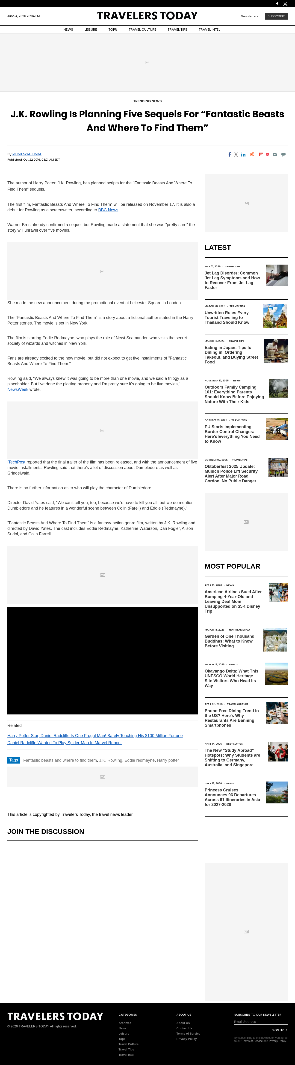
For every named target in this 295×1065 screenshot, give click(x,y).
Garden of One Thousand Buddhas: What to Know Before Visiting (229, 641)
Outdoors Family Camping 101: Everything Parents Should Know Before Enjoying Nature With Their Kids (234, 394)
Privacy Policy (187, 1039)
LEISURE (91, 29)
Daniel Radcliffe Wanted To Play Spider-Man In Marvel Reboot (64, 742)
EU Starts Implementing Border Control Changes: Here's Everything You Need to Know (232, 434)
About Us (183, 1023)
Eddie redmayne (139, 760)
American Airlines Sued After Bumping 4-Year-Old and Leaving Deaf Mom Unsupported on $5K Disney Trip (233, 602)
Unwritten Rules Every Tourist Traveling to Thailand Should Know (227, 317)
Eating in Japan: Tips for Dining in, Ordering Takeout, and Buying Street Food (231, 354)
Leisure (123, 1033)
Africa (234, 664)
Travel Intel (126, 1054)
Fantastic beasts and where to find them (60, 760)
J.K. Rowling (110, 760)
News (237, 380)
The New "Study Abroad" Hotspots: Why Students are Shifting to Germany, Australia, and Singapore (232, 757)
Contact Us (184, 1028)
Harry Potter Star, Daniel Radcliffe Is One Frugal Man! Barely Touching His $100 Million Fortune (95, 735)
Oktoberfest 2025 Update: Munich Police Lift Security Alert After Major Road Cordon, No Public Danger (231, 473)
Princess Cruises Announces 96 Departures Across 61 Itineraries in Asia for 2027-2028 (232, 797)
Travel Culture (237, 704)
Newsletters (249, 16)
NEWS (68, 29)
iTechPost (16, 462)
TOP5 (113, 29)
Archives (124, 1023)
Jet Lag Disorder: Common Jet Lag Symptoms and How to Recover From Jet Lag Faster (232, 280)
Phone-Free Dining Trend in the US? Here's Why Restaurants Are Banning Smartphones (232, 718)
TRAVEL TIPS (177, 29)
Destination (234, 744)
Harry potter (168, 760)
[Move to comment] (284, 154)
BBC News (108, 210)
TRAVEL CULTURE (142, 29)
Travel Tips (232, 266)
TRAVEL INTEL (209, 29)
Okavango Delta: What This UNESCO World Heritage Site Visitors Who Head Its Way (231, 678)
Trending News (147, 101)
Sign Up (278, 1030)
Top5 (121, 1039)
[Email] (275, 154)
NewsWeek (17, 389)
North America (239, 629)
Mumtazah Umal (26, 154)
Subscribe (276, 16)
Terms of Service (189, 1033)
